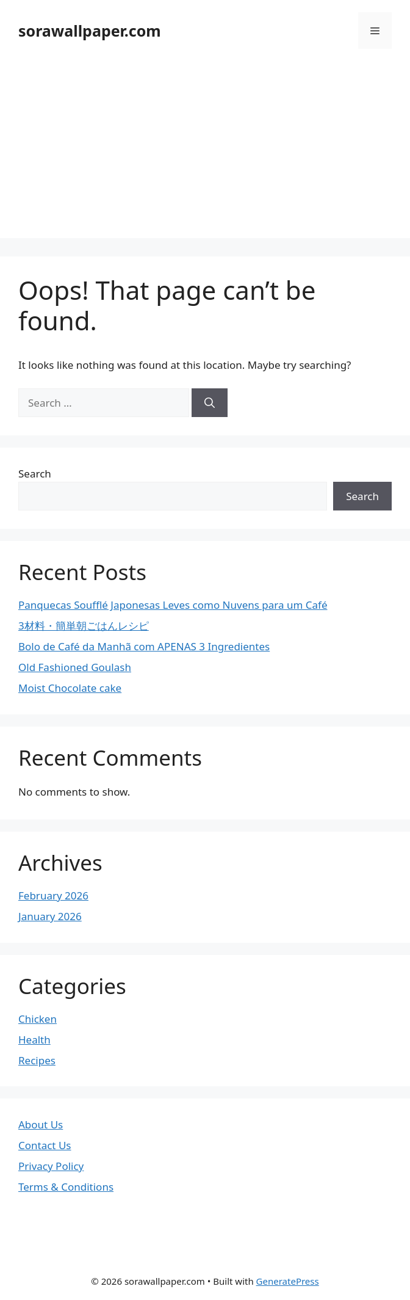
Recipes (37, 1060)
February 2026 (53, 895)
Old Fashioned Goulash (74, 667)
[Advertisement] (205, 152)
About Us (40, 1124)
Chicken (37, 1019)
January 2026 (50, 916)
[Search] (210, 403)
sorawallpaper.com (89, 30)
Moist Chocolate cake (69, 688)
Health (34, 1040)
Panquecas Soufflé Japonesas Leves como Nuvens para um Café (172, 605)
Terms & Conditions (65, 1187)
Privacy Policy (51, 1166)
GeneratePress (287, 1281)
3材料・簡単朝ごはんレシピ (83, 626)
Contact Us (44, 1145)
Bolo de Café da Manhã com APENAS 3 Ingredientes (144, 646)
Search (34, 474)
